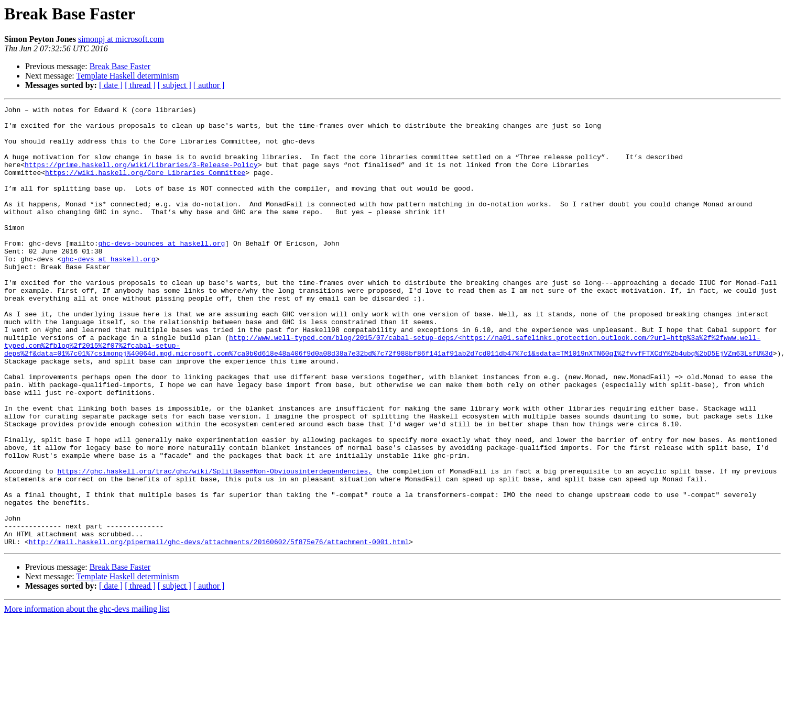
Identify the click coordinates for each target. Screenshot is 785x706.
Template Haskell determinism (127, 75)
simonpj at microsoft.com (121, 39)
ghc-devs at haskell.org (108, 290)
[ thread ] (140, 85)
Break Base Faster (120, 66)
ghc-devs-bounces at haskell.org (161, 271)
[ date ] (111, 85)
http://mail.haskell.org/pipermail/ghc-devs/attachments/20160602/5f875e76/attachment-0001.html (219, 629)
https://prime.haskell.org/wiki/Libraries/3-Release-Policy (141, 177)
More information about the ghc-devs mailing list (87, 696)
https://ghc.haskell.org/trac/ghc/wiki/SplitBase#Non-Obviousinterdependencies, (214, 544)
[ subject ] (174, 85)
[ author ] (209, 85)
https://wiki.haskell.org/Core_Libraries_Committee (145, 186)
